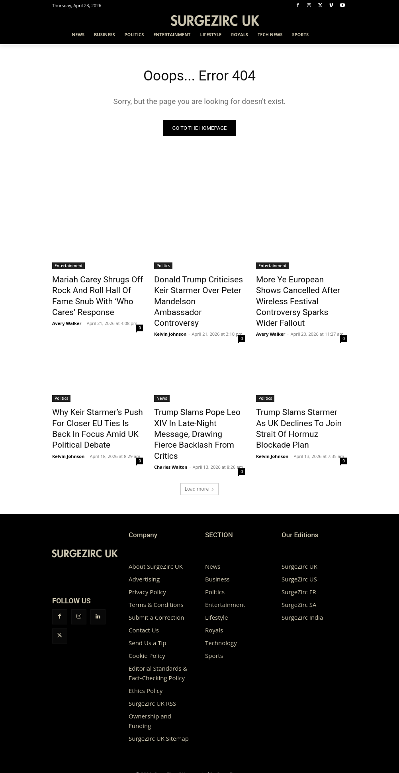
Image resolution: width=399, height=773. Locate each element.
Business (217, 542)
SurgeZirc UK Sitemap (159, 702)
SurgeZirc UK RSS (152, 667)
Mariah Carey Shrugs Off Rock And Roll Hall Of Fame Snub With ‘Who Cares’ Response (97, 289)
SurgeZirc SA (299, 568)
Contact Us (144, 593)
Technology (221, 606)
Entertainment (68, 267)
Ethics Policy (145, 654)
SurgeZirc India (302, 581)
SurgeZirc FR (299, 555)
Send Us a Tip (147, 606)
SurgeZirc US (299, 542)
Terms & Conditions (156, 568)
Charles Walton (171, 422)
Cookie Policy (147, 619)
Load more (200, 452)
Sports (214, 619)
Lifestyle (216, 581)
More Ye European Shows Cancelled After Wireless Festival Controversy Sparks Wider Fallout (297, 293)
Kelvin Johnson (170, 316)
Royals (214, 593)
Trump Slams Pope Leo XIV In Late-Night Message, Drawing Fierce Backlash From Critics (198, 402)
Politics (163, 267)
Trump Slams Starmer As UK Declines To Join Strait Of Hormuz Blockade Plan (299, 402)
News (161, 381)
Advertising (144, 542)
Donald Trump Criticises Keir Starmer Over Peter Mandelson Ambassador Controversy (196, 293)
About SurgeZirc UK (156, 530)
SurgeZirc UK (299, 530)
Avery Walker (66, 308)
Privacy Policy (147, 555)
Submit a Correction (156, 581)
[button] (337, 34)
